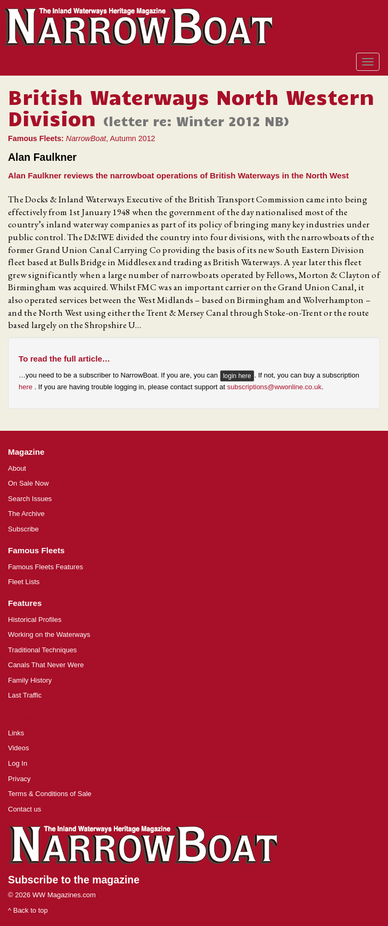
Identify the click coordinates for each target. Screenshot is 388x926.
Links (16, 733)
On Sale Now (28, 483)
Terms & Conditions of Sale (50, 794)
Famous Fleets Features (45, 567)
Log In (17, 763)
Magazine (26, 451)
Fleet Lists (23, 582)
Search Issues (30, 499)
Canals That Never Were (46, 665)
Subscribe (23, 529)
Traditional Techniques (42, 650)
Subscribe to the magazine (73, 880)
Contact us (24, 809)
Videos (18, 748)
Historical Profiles (34, 620)
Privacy (19, 779)
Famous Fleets (36, 550)
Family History (30, 680)
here (27, 387)
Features (25, 603)
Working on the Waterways (49, 634)
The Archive (26, 514)
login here (237, 376)
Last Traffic (25, 695)
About (17, 468)
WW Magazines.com (64, 895)
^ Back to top (28, 910)
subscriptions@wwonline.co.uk (274, 387)
